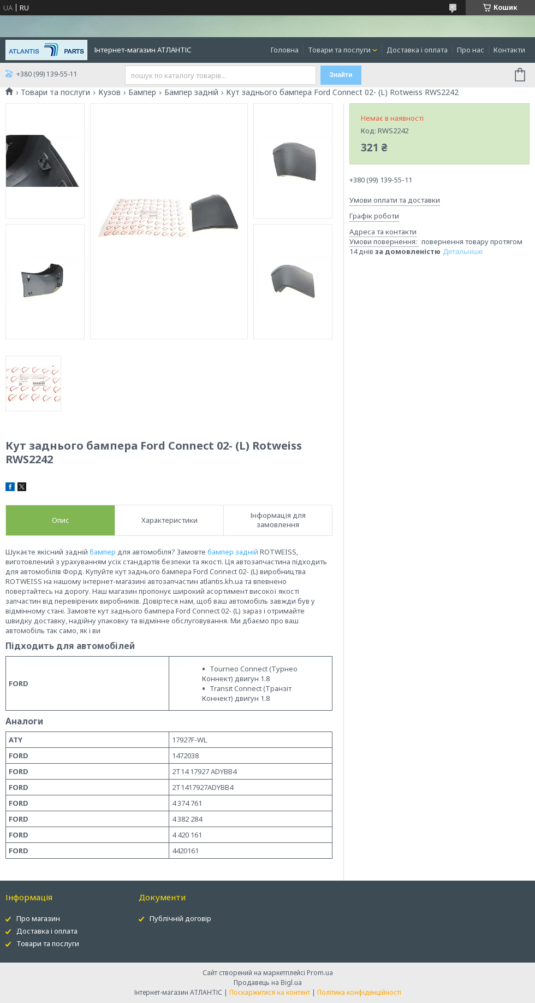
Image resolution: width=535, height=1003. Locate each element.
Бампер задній (191, 92)
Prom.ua (320, 972)
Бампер (142, 92)
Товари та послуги (339, 50)
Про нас (470, 50)
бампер (103, 552)
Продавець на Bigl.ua (268, 982)
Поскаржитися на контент (269, 992)
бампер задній (232, 552)
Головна (285, 50)
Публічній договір (180, 918)
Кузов (109, 92)
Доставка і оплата (417, 50)
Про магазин (38, 918)
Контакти (509, 50)
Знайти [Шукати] (340, 75)
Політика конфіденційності (359, 992)
